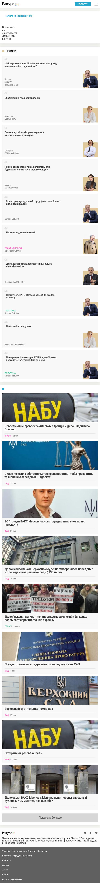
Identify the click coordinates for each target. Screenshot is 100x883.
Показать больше (50, 817)
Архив (5, 870)
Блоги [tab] (11, 51)
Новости (83, 4)
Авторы (5, 865)
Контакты (6, 860)
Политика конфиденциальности (17, 856)
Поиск (5, 874)
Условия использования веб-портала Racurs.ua (24, 851)
